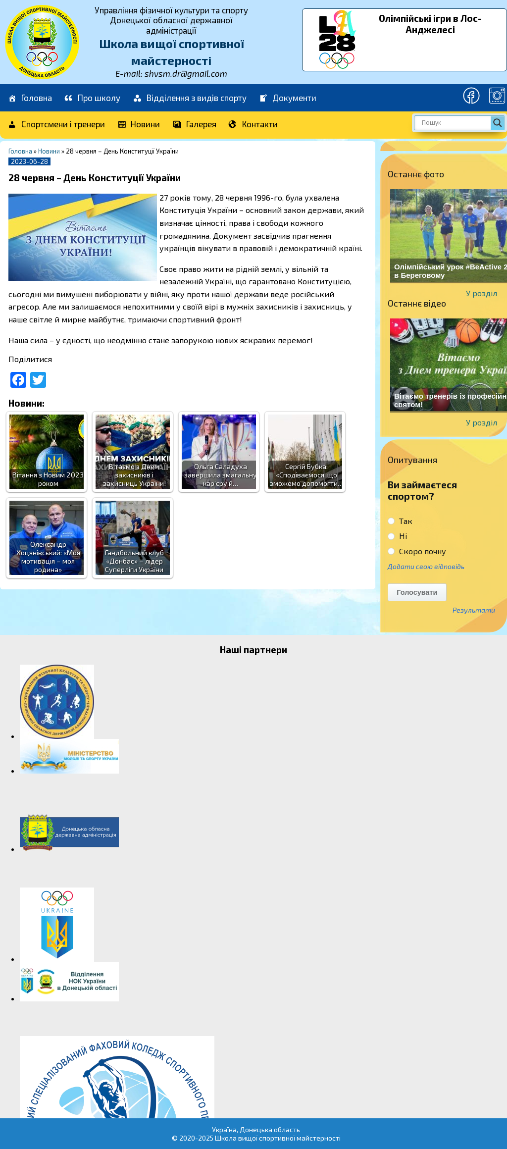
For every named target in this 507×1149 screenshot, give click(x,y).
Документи (287, 98)
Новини (138, 124)
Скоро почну (417, 551)
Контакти (253, 124)
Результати (474, 610)
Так (400, 520)
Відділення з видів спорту (189, 98)
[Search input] (455, 123)
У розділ (481, 293)
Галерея (194, 124)
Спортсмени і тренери (56, 124)
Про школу (92, 98)
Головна (29, 98)
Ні (397, 535)
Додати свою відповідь (426, 566)
